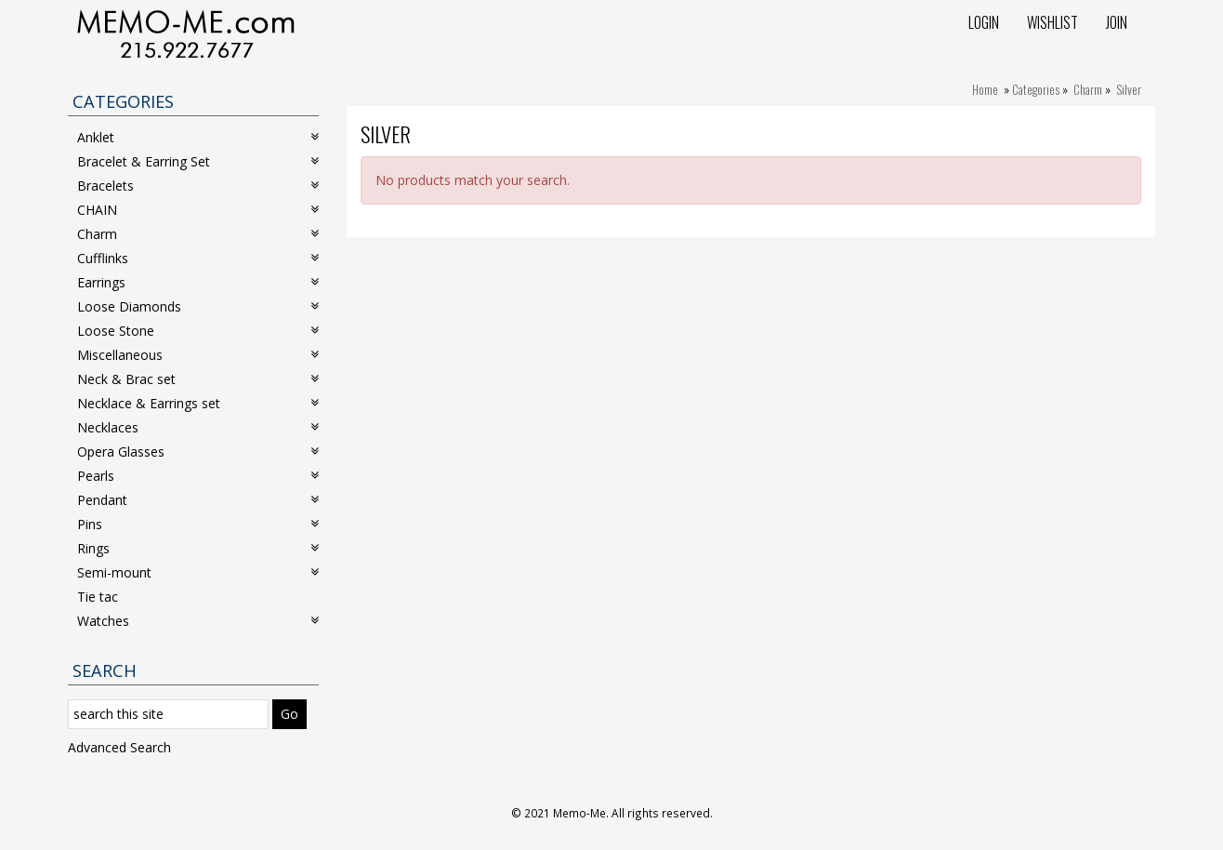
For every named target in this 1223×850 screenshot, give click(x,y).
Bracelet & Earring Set (198, 161)
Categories (1035, 89)
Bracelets (198, 185)
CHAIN (198, 210)
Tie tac (97, 596)
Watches (198, 621)
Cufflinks (198, 258)
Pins (198, 524)
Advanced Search (119, 747)
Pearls (198, 476)
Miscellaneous (198, 355)
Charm (1087, 89)
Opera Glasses (198, 451)
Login (983, 22)
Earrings (198, 282)
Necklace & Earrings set (198, 403)
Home (985, 89)
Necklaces (198, 427)
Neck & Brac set (198, 379)
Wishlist (1052, 22)
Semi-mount (198, 572)
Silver (1128, 89)
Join (1116, 22)
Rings (198, 548)
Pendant (198, 500)
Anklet (198, 137)
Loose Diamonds (198, 306)
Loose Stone (198, 330)
